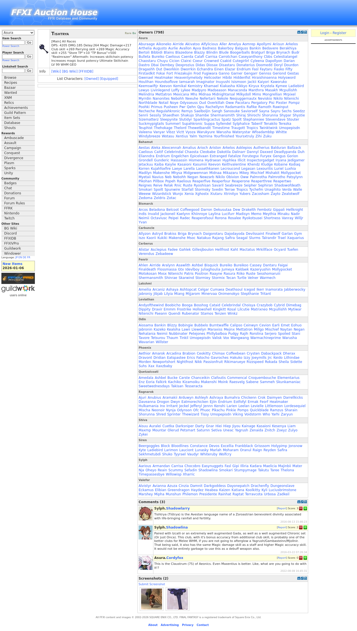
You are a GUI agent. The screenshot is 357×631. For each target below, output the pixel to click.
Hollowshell (202, 309)
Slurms (254, 238)
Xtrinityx (231, 194)
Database (12, 123)
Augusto (160, 48)
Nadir (295, 214)
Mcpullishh (288, 90)
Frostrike (184, 309)
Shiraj (241, 115)
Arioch (202, 148)
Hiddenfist (241, 78)
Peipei (173, 218)
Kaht (234, 250)
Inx (162, 406)
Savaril (217, 185)
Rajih (244, 334)
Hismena (196, 160)
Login (324, 33)
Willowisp (174, 474)
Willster (162, 342)
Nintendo (12, 213)
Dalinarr (238, 152)
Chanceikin (200, 378)
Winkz (233, 314)
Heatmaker (164, 78)
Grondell (146, 160)
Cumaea (217, 289)
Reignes (145, 185)
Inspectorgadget (260, 160)
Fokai (160, 73)
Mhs (193, 94)
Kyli (264, 490)
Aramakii (170, 398)
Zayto (275, 194)
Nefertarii (208, 99)
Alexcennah (171, 148)
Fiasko (279, 69)
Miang (179, 294)
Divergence (13, 158)
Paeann (161, 314)
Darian (289, 61)
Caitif (158, 152)
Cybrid (279, 305)
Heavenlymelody (189, 78)
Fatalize (234, 156)
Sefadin (190, 470)
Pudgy (233, 334)
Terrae (230, 190)
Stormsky (202, 190)
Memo (256, 214)
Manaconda (237, 90)
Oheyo (151, 470)
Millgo (259, 329)
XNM (8, 98)
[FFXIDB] (86, 71)
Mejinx (229, 329)
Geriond (279, 73)
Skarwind (186, 278)
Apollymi (264, 44)
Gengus (279, 156)
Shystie (299, 115)
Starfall (188, 190)
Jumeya (228, 269)
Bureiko (158, 57)
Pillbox (158, 181)
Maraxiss (215, 329)
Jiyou (236, 426)
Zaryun (287, 414)
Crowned (211, 61)
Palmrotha (258, 177)
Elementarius (289, 378)
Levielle (257, 406)
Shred (161, 414)
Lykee (185, 90)
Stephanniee (253, 119)
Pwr (182, 107)
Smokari (145, 190)
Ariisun (278, 44)
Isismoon (238, 82)
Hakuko (236, 358)
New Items (12, 264)
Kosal (231, 309)
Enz (142, 382)
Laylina (215, 214)
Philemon (190, 494)
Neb (168, 177)
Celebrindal (173, 152)
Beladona (157, 210)
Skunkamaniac (288, 382)
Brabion (188, 353)
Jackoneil (167, 214)
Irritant (172, 406)
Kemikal (179, 86)
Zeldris (159, 198)
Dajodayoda (235, 234)
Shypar (285, 115)
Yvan (143, 222)
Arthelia (145, 48)
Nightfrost (185, 362)
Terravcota (254, 494)
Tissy (205, 414)
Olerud (173, 430)
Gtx (181, 269)
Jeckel (184, 406)
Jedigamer (296, 160)
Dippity (145, 309)
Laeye (177, 169)
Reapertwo (282, 181)
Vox (226, 338)
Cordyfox (175, 558)
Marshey (146, 494)
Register (339, 33)
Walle (297, 190)
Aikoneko (163, 44)
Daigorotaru (213, 234)
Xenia (189, 194)
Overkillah (216, 103)
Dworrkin (188, 69)
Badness (209, 48)
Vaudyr (193, 454)
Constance (199, 446)
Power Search (10, 46)
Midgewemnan (196, 173)
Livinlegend (160, 90)
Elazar (230, 69)
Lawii (186, 329)
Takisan (177, 386)
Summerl (172, 124)
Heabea (211, 490)
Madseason (217, 90)
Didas (200, 65)
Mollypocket (291, 173)
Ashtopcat (188, 289)
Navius (158, 177)
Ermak (253, 402)
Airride (178, 44)
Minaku (284, 214)
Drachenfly (260, 486)
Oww (230, 103)
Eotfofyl (240, 402)
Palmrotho (276, 177)
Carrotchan (228, 57)
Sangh (217, 111)
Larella (189, 169)
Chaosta (192, 152)
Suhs (143, 366)
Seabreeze (233, 185)
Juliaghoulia (210, 269)
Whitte (281, 132)
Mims (256, 94)
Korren (144, 169)
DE (24, 257)
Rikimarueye (234, 362)
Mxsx (162, 274)
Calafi (199, 57)
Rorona (220, 218)
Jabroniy (145, 294)
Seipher (250, 185)
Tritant (265, 294)
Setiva (216, 430)
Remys (187, 111)
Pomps (243, 410)
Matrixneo (259, 309)
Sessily (155, 115)
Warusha (223, 132)
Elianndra (147, 156)
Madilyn (145, 173)
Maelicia (270, 466)
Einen (219, 69)
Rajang (218, 238)
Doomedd (264, 65)
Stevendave (275, 119)
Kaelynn (183, 214)
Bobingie (185, 325)
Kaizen (224, 490)
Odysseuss (189, 103)
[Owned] (92, 79)
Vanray (287, 218)
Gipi (235, 466)
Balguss (241, 48)
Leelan (244, 406)
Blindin (212, 52)
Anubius (154, 398)
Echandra (205, 69)
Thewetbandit (199, 128)
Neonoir (158, 410)
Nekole (222, 99)
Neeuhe (191, 99)
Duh (301, 152)
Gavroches (220, 358)
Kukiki (162, 238)
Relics (9, 103)
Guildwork (12, 248)
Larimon (171, 450)
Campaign (12, 148)
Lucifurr (228, 214)
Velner (253, 278)
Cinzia (184, 486)
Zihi (258, 136)
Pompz (294, 103)
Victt (180, 132)
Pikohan (145, 181)
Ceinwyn (251, 325)
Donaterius (246, 65)
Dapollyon (274, 61)
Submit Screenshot (152, 584)
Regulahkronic (168, 111)
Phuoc (205, 410)
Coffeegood (189, 210)
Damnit (196, 486)
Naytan (286, 329)
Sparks (10, 168)
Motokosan (148, 274)
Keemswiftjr (148, 86)
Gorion (292, 156)
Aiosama (146, 325)
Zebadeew (164, 254)
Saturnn (203, 430)
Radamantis (235, 107)
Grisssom (262, 446)
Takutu (263, 470)
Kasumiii (200, 164)
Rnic (178, 185)
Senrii (143, 115)
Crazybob (264, 305)
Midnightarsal (223, 94)
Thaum (172, 338)
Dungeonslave (283, 486)
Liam (292, 426)
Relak (168, 185)
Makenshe (161, 173)
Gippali (279, 210)
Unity (8, 173)
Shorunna (270, 115)
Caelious (173, 57)
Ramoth (264, 107)
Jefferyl (196, 406)
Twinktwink (268, 128)
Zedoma (146, 198)
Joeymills (259, 358)
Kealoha (173, 329)
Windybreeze (149, 136)
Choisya (248, 305)
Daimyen (274, 398)
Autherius (262, 148)
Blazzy (199, 52)
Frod (197, 73)
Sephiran (265, 185)
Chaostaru (147, 61)
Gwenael (146, 78)
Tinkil (184, 338)
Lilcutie (243, 309)
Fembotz (264, 210)
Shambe (202, 115)
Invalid (153, 214)
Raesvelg (237, 382)
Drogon (163, 402)
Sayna (264, 111)
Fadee (173, 250)
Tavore (144, 338)
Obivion (232, 177)
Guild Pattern (15, 113)
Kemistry (195, 86)
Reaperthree (261, 181)
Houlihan (146, 82)
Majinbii (284, 466)
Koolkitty (253, 490)
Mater (297, 466)
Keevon (166, 86)
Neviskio (265, 99)
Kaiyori (263, 82)
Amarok (158, 353)
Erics (191, 358)
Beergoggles (149, 446)
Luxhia (290, 169)
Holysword (287, 78)
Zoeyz (282, 430)
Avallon (185, 48)
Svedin (217, 190)
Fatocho (202, 358)
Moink (223, 382)
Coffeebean (235, 353)
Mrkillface (264, 250)
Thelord (180, 128)
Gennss (265, 73)
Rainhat (224, 494)
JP (16, 257)
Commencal (237, 378)
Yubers (244, 194)
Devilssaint (255, 234)
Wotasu (168, 136)
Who (266, 414)
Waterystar (241, 132)
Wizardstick (161, 194)
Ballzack (294, 148)
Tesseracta (193, 386)
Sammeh (267, 382)
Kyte (142, 450)
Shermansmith (222, 115)
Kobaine (281, 164)
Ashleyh (201, 398)
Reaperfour (221, 181)
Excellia (227, 446)
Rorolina (256, 334)
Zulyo (293, 430)
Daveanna (147, 402)
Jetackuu (146, 164)
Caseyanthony (251, 57)
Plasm (9, 163)
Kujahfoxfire (161, 169)
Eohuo (296, 325)
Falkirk (161, 382)
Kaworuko (279, 82)
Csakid (225, 61)
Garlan (287, 234)
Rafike (252, 107)
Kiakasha (227, 86)
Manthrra (256, 90)
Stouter (293, 119)
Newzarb (207, 177)
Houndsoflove (166, 82)
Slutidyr (185, 119)
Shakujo (187, 115)
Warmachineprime (265, 338)
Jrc (270, 358)
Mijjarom (193, 294)
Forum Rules (14, 203)
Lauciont (186, 450)
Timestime (221, 128)
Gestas (293, 73)
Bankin (255, 48)
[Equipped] (109, 79)
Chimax (218, 353)
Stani (296, 334)
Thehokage (163, 128)
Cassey (256, 265)
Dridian (159, 358)
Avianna (159, 486)
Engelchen (180, 156)
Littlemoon (274, 406)
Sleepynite (169, 119)
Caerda (187, 57)
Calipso (236, 325)
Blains (169, 52)
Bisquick (211, 265)
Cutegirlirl (241, 61)
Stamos (207, 314)
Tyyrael (180, 454)
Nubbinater (178, 334)
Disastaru (227, 65)
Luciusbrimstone (282, 490)
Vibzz (170, 132)
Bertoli (144, 52)
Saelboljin (202, 111)
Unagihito (273, 190)
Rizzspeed (255, 362)
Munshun (173, 494)
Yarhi (275, 414)
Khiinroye (199, 214)
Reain (162, 470)
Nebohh (177, 99)
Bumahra (232, 398)
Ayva (197, 48)
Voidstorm (252, 414)
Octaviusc (159, 218)
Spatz (226, 119)
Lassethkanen (207, 169)
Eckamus (146, 490)
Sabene (252, 382)
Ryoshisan (202, 185)
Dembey (167, 65)
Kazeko (160, 329)
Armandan (161, 466)
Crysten (253, 353)
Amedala (146, 378)
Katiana (237, 490)
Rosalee (234, 218)
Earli (276, 325)
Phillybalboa (217, 334)
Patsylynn (295, 177)
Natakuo (204, 238)
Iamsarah (187, 82)
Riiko (241, 274)
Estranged (218, 156)
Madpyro (199, 90)
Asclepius (159, 250)
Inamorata (274, 289)
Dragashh (147, 69)
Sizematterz (149, 119)
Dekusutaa (222, 210)
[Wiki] (56, 71)
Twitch (9, 218)
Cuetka (168, 426)
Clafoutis (218, 378)
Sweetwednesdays (154, 386)
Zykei (143, 434)
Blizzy (172, 325)
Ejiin (213, 402)
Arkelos (292, 44)
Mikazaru (230, 173)
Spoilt (237, 119)
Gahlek (185, 250)
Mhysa (176, 173)
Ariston (215, 148)
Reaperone (241, 181)
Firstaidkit (147, 73)
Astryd (157, 234)
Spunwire (172, 190)
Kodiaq (294, 164)
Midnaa (205, 94)
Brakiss (170, 234)
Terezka (285, 124)
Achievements (16, 108)
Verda (286, 190)
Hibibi (227, 78)
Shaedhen (171, 115)
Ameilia (145, 289)
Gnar (210, 426)
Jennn (208, 406)
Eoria (150, 382)
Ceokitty (204, 353)
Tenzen (220, 314)
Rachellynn (215, 107)
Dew (236, 210)
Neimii (144, 218)
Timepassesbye (152, 474)
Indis (142, 214)
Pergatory (259, 103)
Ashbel (197, 265)
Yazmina (205, 136)
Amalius (189, 148)
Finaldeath (147, 269)
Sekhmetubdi (150, 454)
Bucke (172, 378)
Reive (157, 185)
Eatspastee (176, 358)
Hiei (219, 426)
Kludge (267, 164)
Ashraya (216, 398)
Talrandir (269, 238)
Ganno (224, 73)
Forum (9, 198)
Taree (274, 470)
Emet (285, 325)
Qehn (191, 107)
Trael (282, 238)
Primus (156, 107)
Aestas (144, 148)
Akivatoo (192, 44)
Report (282, 508)
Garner (236, 73)
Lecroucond (230, 169)
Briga (270, 52)
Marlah (215, 450)
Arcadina (174, 353)
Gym (298, 234)
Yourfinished (224, 136)
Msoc (191, 238)
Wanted (10, 93)
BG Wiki (10, 228)
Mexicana (181, 94)
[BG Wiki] (70, 71)
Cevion (265, 325)
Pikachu (218, 410)
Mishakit (272, 173)
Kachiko (174, 382)
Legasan (248, 169)
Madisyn (243, 214)
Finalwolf (273, 234)
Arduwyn (186, 398)
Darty (199, 426)
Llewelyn (199, 329)
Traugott (238, 128)
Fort (170, 73)
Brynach (283, 52)
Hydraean (213, 160)
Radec (185, 218)
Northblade (148, 103)
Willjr (299, 218)
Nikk (198, 362)
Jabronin (145, 329)
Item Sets (12, 118)
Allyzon (145, 234)
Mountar (159, 430)
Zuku (267, 136)
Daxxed (266, 152)
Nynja (170, 410)
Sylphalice (241, 124)
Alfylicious (209, 44)
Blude (224, 52)
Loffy (175, 90)
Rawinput (280, 107)
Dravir (157, 309)
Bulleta (144, 57)
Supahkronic (192, 124)
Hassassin (179, 160)
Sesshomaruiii (268, 274)
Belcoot (172, 210)
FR (28, 257)
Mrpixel (289, 94)
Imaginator (205, 82)
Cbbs (268, 57)
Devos (214, 446)
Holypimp (279, 446)
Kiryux (254, 86)
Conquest (12, 153)
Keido (278, 358)
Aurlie (173, 48)
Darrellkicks (293, 398)
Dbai (155, 65)
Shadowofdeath (287, 185)
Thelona (287, 470)
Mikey (244, 173)
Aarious (145, 466)
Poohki (144, 107)
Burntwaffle (219, 325)
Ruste (187, 185)
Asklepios (244, 148)
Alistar (144, 250)
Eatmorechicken (195, 402)
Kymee (281, 86)
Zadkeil (283, 494)
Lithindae (292, 358)
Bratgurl (258, 52)
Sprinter (174, 414)
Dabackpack (271, 353)
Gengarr (251, 73)
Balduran (278, 148)
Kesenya (279, 426)
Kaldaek (242, 269)
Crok (262, 398)
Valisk (217, 338)
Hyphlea (229, 160)
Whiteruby (209, 454)
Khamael (211, 86)
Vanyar (159, 132)
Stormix (218, 278)
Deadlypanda (285, 152)
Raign (257, 450)
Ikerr (260, 289)
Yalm (193, 136)
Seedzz (299, 111)
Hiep (227, 426)
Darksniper (184, 426)
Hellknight (294, 210)
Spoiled (284, 334)
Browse (10, 78)
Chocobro (193, 466)
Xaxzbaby (164, 366)
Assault (10, 143)
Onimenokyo (228, 294)
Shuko (167, 454)
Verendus (146, 254)
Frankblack (244, 446)
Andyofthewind (151, 305)
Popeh (170, 181)
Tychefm (256, 190)
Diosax (212, 65)
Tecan (231, 278)
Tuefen (292, 250)
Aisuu (143, 426)
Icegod (249, 289)
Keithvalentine (234, 164)
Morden (145, 362)
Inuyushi (223, 82)
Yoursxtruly (244, 136)
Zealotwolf (290, 194)
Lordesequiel (294, 406)
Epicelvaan (199, 156)
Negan (192, 177)
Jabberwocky (294, 289)
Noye (174, 103)
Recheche (147, 111)
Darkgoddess (215, 486)
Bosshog (201, 305)
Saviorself (249, 111)
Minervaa (209, 294)
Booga (187, 305)
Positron (201, 274)
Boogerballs (240, 52)
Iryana (281, 160)
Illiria (244, 466)
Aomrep (248, 44)
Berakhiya (288, 48)
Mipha (159, 494)
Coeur (198, 61)
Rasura (229, 274)
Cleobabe (208, 152)
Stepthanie (250, 294)
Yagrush (241, 430)
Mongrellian (272, 94)
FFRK (8, 208)
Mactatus (247, 250)
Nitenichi (291, 99)
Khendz (253, 164)
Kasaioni (184, 164)
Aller (223, 44)
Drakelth (249, 210)
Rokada (271, 362)
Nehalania (147, 334)
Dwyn (175, 402)
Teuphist (146, 128)
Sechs (286, 111)
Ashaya (172, 289)
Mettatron (163, 94)
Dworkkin (171, 69)
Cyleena (257, 61)
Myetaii (145, 177)
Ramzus (276, 410)
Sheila (284, 362)
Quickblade (259, 410)
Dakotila (224, 152)
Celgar (203, 289)
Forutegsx (250, 156)
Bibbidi (156, 52)
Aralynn (168, 265)
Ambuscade (14, 138)
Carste (184, 378)
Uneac (228, 430)
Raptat (238, 494)
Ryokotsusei (252, 218)
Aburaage (147, 44)
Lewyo (144, 90)
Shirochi (253, 115)
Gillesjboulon (203, 250)
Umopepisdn (289, 128)
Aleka (155, 148)
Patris (189, 274)
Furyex (265, 156)
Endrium (244, 69)
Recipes (10, 83)
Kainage (248, 426)
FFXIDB (10, 238)
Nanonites (161, 99)
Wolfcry (225, 454)
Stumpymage (245, 470)
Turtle (241, 278)
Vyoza (190, 132)
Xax (151, 366)
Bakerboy (225, 48)
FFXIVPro (11, 243)
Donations (12, 193)
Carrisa (211, 57)
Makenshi (209, 382)
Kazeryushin (260, 269)
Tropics (252, 128)
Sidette (296, 362)
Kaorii (151, 238)
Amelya (234, 44)
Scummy (175, 470)
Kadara (256, 466)
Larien (231, 406)
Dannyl (253, 152)
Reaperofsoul (202, 218)
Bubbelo (201, 325)
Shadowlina (208, 470)
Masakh (271, 90)
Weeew (145, 194)
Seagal (242, 238)
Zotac (171, 198)
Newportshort (164, 362)
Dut (159, 69)
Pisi (271, 103)
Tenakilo (271, 124)
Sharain (290, 410)
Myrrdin (145, 99)
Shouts (10, 128)
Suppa (209, 124)
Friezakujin (183, 73)
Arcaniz (159, 289)
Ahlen (143, 265)
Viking (238, 414)
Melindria (146, 94)
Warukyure (206, 132)
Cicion (174, 61)
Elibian (160, 490)
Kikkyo (241, 86)
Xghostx (202, 194)
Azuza (172, 486)
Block (165, 446)
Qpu (200, 107)
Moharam (231, 450)
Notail (163, 103)
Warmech (267, 278)
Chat (8, 188)
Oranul (245, 450)
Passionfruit (213, 362)
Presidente (208, 494)
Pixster (281, 103)
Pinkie (231, 410)
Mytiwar (294, 309)
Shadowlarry (178, 508)
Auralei (155, 426)
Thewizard (190, 414)
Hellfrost (222, 250)
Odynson (184, 410)
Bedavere (270, 48)
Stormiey (202, 278)
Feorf (264, 402)
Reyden (270, 450)
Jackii (252, 82)
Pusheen (171, 107)
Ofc (196, 410)
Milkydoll (243, 94)
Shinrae (171, 278)
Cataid (214, 305)
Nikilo (278, 99)
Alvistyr (145, 486)
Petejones (197, 334)
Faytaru (266, 69)
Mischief (257, 173)
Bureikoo (241, 265)
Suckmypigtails (151, 124)
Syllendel (223, 124)
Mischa (144, 410)
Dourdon (291, 65)
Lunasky (202, 450)
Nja (141, 470)
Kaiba (158, 164)
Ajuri (142, 398)
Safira (230, 238)
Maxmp (145, 430)
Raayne (216, 274)
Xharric (189, 474)
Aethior (145, 353)
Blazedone (184, 52)
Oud (202, 103)
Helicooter (212, 78)
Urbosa (270, 494)
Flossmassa (167, 269)
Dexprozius (185, 65)
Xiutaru (216, 194)
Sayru (275, 111)
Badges (10, 183)
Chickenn (249, 398)
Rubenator (190, 314)
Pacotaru (242, 103)
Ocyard (280, 250)
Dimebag (293, 305)
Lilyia (168, 294)
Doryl (278, 65)
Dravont (145, 358)
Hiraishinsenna (264, 78)
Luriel (278, 169)
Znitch (270, 430)
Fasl (255, 69)
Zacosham (260, 194)
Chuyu (162, 61)
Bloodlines (180, 446)
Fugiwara (209, 73)
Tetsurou (158, 338)
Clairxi (186, 61)
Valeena (145, 132)
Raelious (184, 181)
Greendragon (179, 490)
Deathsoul (234, 289)
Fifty (289, 69)
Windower (12, 253)
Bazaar (10, 88)
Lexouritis (265, 169)
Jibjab (158, 294)
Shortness (272, 218)
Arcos (143, 210)
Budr (295, 52)
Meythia (269, 214)
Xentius (181, 136)
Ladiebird (296, 86)
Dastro (144, 65)
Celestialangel (285, 57)
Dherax (289, 353)
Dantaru (270, 265)
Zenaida (256, 430)
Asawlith (183, 265)
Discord (10, 233)
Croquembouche (262, 378)
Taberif (256, 124)
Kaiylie (170, 164)
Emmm (170, 309)
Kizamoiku (190, 382)
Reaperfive (201, 181)
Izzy (247, 358)
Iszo (142, 238)
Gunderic (161, 160)
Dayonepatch (238, 486)
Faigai (283, 265)
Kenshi (219, 406)
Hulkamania (148, 406)
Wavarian (146, 342)
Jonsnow (296, 446)
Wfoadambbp (263, 132)
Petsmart (187, 430)
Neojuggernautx (243, 99)
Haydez (197, 490)
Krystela (267, 86)
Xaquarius (295, 238)
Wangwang (239, 338)
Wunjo (178, 194)
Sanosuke (232, 111)
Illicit (241, 160)
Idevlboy (192, 269)
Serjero (271, 334)
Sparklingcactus (206, 119)
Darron (206, 210)
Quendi (174, 314)
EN (20, 257)
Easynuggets (212, 466)
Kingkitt (219, 309)
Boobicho (172, 305)
